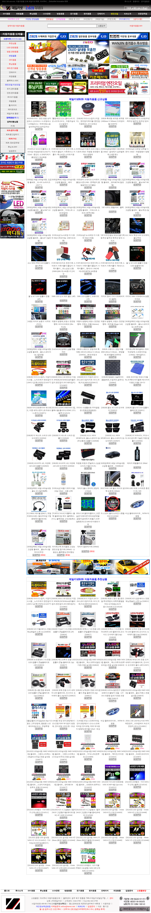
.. (106, 898)
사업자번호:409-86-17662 (42, 904)
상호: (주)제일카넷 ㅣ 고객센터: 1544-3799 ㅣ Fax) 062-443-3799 (72, 901)
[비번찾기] (88, 19)
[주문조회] (111, 19)
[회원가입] (100, 19)
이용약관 (106, 904)
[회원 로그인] (74, 19)
